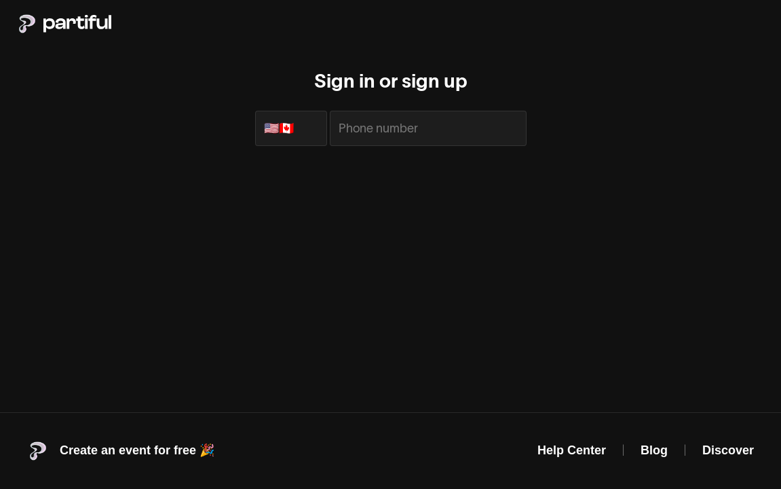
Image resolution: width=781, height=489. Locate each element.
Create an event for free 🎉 (137, 450)
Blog (654, 450)
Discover (728, 450)
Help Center (571, 450)
